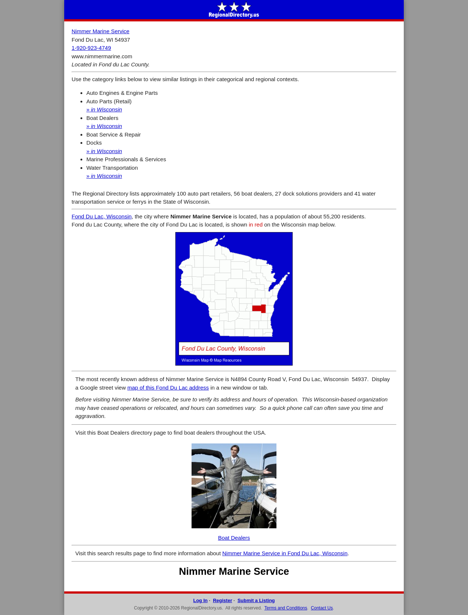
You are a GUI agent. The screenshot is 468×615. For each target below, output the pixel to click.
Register (222, 600)
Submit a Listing (256, 600)
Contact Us (322, 608)
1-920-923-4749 (91, 48)
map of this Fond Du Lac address (168, 387)
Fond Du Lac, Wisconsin (102, 216)
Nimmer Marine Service (101, 31)
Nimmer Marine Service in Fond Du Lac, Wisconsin (284, 553)
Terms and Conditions (285, 608)
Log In (200, 600)
